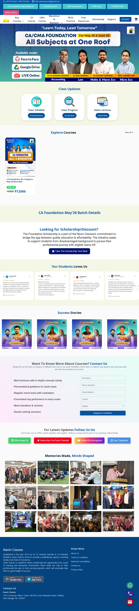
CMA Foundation (75, 6)
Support (111, 19)
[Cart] (136, 19)
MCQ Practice (70, 19)
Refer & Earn (11, 12)
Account (125, 19)
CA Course (31, 19)
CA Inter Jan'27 (50, 6)
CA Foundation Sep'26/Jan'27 (20, 6)
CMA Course (42, 19)
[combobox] (102, 406)
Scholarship (98, 19)
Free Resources (83, 19)
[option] (20, 168)
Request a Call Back (102, 413)
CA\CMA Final (117, 6)
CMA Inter (97, 6)
